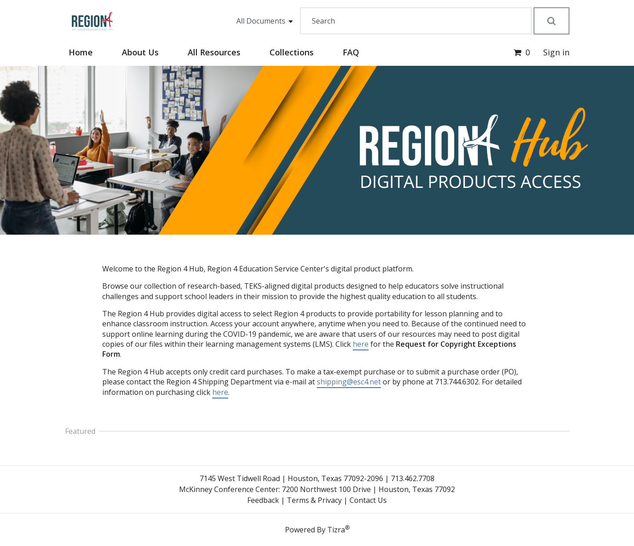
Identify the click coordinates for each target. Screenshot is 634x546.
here (361, 344)
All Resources (214, 52)
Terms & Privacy (314, 500)
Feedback (263, 500)
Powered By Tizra (317, 529)
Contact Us (368, 500)
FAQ (351, 52)
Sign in (556, 52)
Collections (292, 52)
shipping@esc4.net (349, 382)
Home (81, 52)
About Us (140, 52)
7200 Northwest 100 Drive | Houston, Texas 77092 (368, 489)
